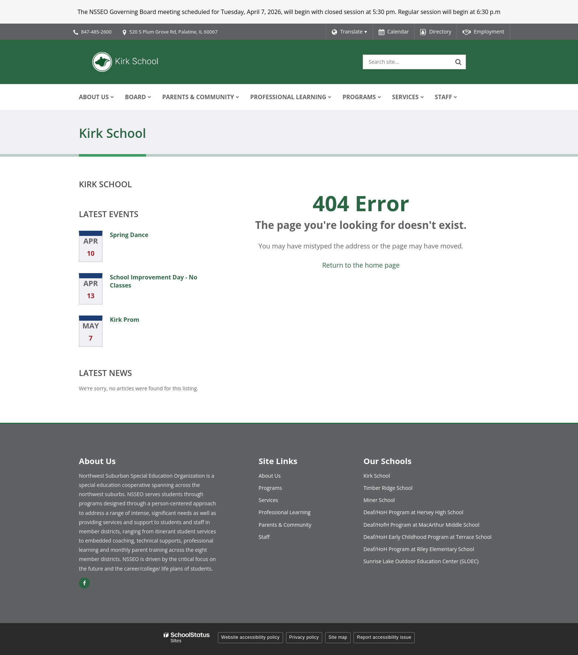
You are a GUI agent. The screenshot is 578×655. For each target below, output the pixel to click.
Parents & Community (285, 524)
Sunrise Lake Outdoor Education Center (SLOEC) (420, 561)
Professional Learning (285, 512)
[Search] (458, 62)
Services (268, 500)
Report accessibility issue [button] (384, 637)
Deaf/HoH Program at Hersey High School (413, 512)
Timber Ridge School (387, 487)
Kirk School (105, 183)
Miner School (379, 500)
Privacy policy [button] (304, 637)
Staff (264, 536)
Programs (270, 487)
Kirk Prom (124, 320)
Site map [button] (337, 637)
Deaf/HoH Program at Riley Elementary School (418, 549)
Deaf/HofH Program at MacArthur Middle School (421, 524)
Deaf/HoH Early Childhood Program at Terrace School (427, 536)
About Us (270, 475)
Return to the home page (361, 265)
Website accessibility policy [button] (250, 637)
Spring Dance (129, 235)
